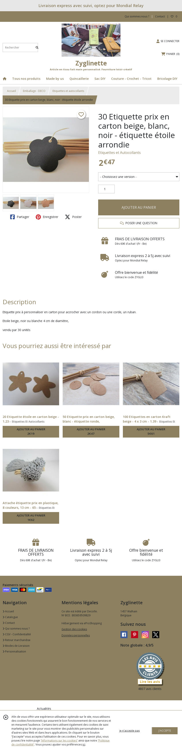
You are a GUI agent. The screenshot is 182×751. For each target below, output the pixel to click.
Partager (19, 217)
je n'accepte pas (129, 730)
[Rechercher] (37, 47)
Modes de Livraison (16, 646)
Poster (73, 217)
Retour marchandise (16, 640)
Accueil (11, 91)
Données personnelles (76, 635)
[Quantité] (106, 189)
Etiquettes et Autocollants (119, 152)
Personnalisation (14, 651)
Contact (160, 16)
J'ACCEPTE (165, 730)
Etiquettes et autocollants (68, 91)
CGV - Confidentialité (17, 634)
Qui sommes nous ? (16, 628)
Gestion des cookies (74, 629)
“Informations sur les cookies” (59, 740)
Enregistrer (47, 217)
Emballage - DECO (34, 91)
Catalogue (10, 617)
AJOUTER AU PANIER (139, 207)
